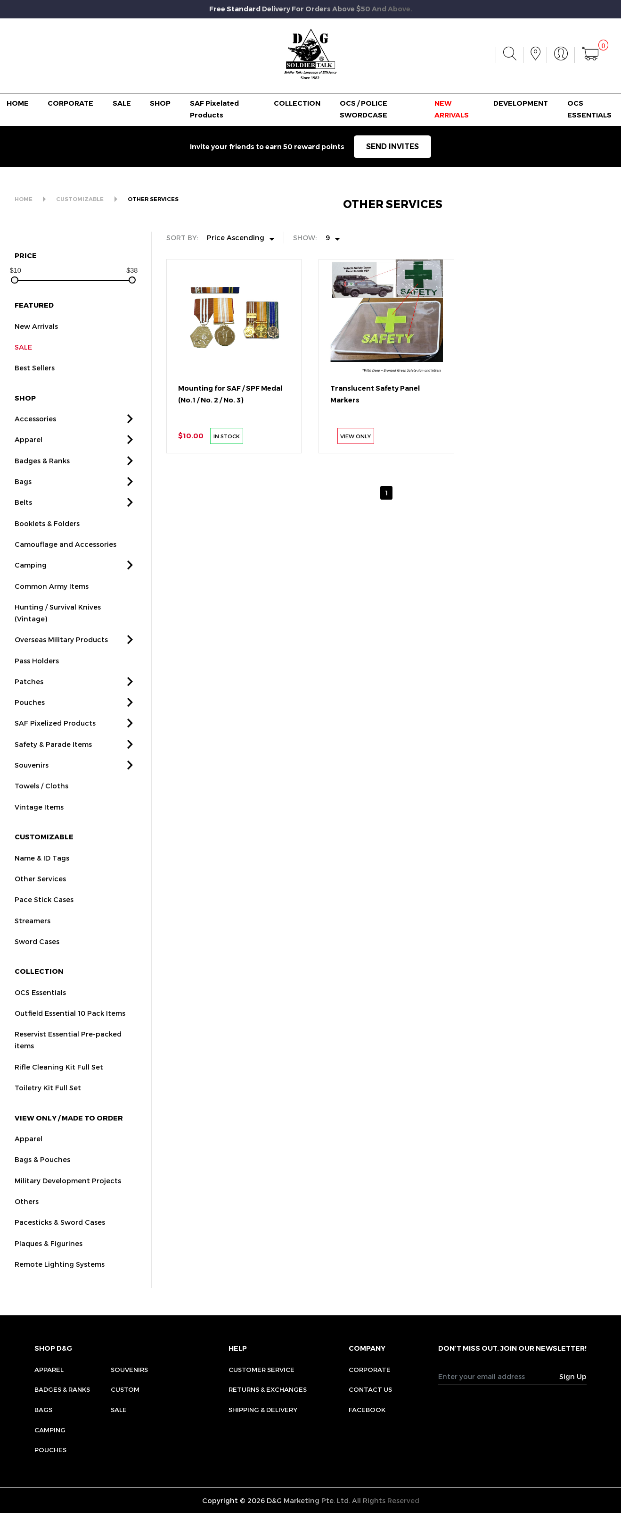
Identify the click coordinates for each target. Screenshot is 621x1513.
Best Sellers (35, 377)
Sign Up (573, 1376)
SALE (122, 103)
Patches (29, 690)
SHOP (160, 103)
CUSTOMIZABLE (80, 199)
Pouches (30, 711)
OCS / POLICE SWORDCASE (363, 109)
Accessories (35, 428)
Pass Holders (37, 669)
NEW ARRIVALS (451, 109)
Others (27, 1210)
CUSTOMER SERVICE (261, 1369)
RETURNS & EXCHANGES (268, 1389)
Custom (125, 1389)
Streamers (32, 929)
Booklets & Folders (47, 532)
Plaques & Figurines (48, 1252)
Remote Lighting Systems (60, 1273)
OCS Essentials (40, 1001)
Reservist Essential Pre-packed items (68, 1049)
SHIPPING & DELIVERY (263, 1409)
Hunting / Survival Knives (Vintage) (58, 622)
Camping (31, 574)
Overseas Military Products (61, 648)
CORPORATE (70, 103)
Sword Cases (37, 950)
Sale (119, 1409)
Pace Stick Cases (44, 908)
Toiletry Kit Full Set (48, 1097)
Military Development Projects (68, 1189)
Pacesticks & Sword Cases (60, 1231)
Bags (23, 490)
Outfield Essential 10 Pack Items (70, 1022)
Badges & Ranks (42, 469)
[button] (130, 428)
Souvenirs (32, 774)
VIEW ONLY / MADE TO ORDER (69, 1126)
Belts (23, 511)
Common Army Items (52, 595)
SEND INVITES (392, 146)
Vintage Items (39, 815)
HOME (18, 103)
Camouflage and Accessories (65, 553)
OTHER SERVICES (153, 199)
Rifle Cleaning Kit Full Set (59, 1076)
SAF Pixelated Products (214, 109)
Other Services (40, 888)
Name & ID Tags (42, 866)
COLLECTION (297, 103)
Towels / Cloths (41, 795)
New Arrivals (36, 335)
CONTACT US (370, 1389)
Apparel (28, 448)
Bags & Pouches (42, 1168)
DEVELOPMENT (520, 103)
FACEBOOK (367, 1409)
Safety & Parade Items (53, 753)
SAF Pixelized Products (55, 732)
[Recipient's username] (499, 1376)
